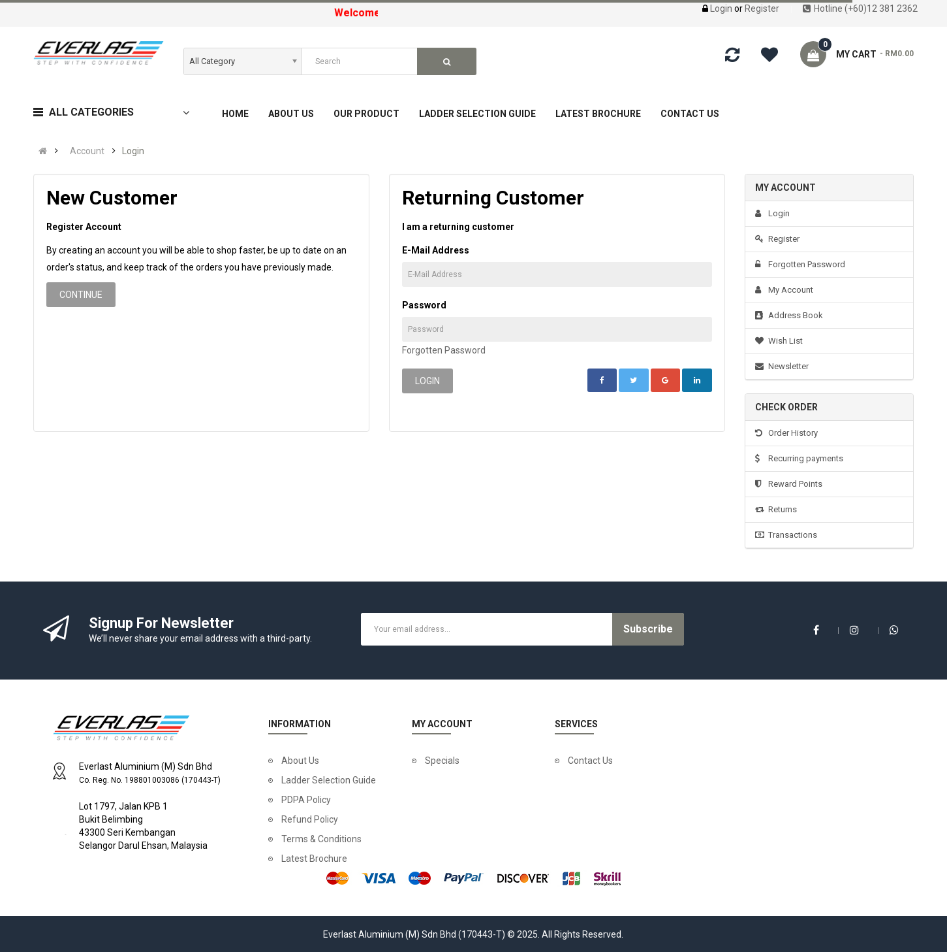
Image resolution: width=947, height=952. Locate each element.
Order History (786, 433)
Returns (776, 509)
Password (424, 305)
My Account (784, 290)
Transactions (786, 535)
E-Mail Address (435, 250)
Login (722, 8)
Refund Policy (309, 819)
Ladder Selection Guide (328, 780)
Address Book (789, 315)
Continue (80, 294)
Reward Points (788, 484)
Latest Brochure (314, 858)
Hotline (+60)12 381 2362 (860, 8)
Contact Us (590, 760)
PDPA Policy (306, 800)
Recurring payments (799, 458)
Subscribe (648, 629)
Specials (442, 760)
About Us (300, 760)
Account (87, 151)
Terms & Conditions (321, 839)
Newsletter (782, 366)
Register (762, 8)
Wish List (779, 341)
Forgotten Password (444, 350)
